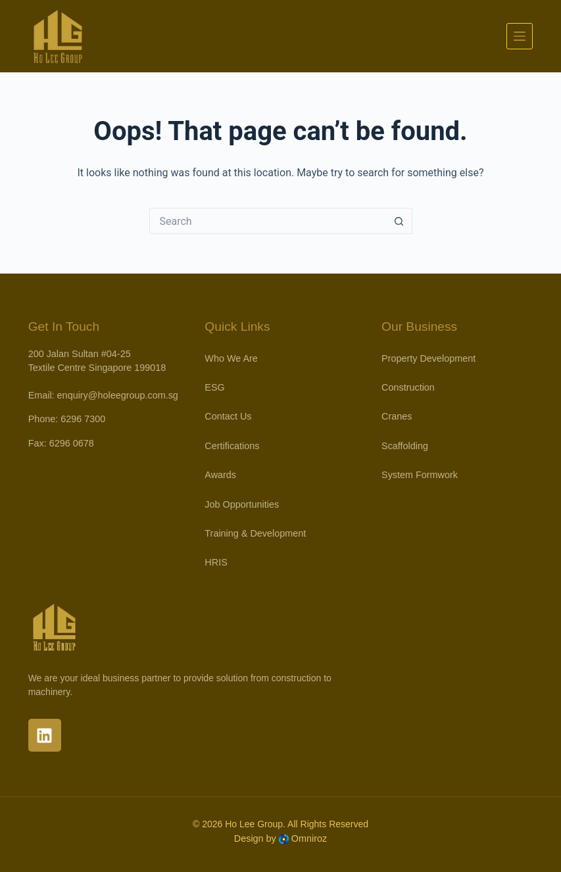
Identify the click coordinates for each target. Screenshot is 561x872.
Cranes (396, 416)
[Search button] (399, 221)
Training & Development (255, 533)
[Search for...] (267, 221)
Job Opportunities (242, 504)
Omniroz (309, 838)
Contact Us (228, 416)
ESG (214, 387)
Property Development (428, 358)
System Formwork (419, 474)
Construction (408, 387)
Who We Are (231, 358)
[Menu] (519, 36)
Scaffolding (404, 445)
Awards (220, 474)
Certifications (232, 445)
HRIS (216, 562)
